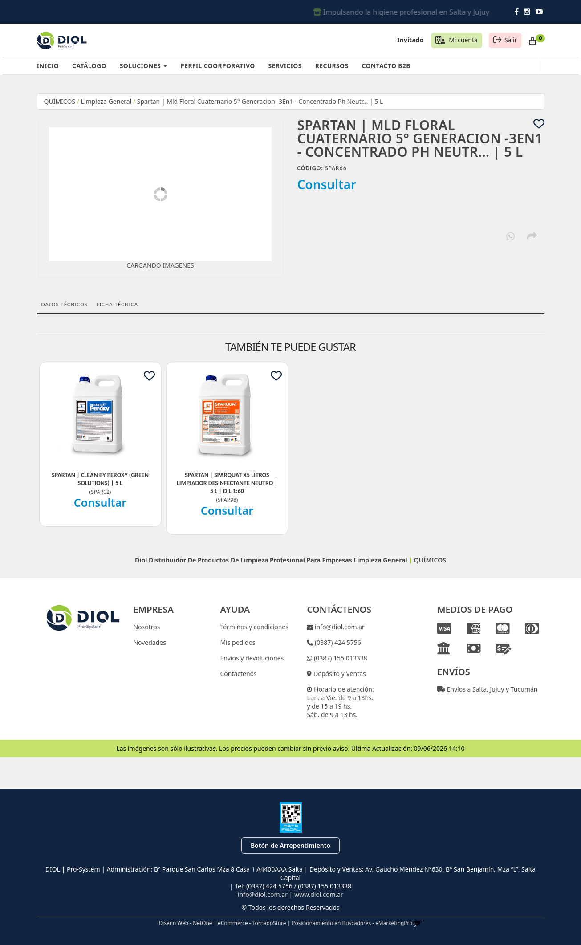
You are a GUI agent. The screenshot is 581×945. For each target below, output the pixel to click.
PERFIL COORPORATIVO (217, 65)
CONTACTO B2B (386, 65)
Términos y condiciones (254, 627)
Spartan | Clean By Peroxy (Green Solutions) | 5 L (100, 479)
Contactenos (238, 673)
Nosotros (146, 627)
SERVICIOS (285, 65)
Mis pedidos (237, 642)
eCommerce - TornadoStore (252, 922)
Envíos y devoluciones (252, 658)
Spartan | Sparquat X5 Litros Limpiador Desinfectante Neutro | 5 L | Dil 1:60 (227, 483)
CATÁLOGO (89, 65)
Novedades (149, 642)
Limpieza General (107, 101)
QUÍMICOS (60, 101)
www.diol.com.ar (318, 894)
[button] (418, 922)
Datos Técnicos (64, 304)
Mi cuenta (463, 40)
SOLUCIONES (143, 65)
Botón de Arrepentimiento (290, 845)
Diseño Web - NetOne (185, 922)
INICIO (48, 65)
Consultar (327, 184)
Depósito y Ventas (339, 673)
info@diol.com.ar (339, 627)
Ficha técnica (117, 304)
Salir (510, 40)
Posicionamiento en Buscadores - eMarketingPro (352, 922)
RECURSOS (332, 65)
